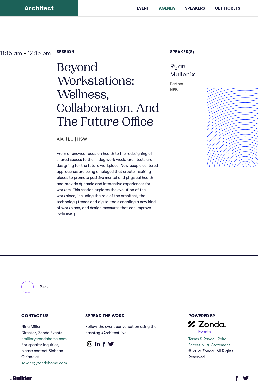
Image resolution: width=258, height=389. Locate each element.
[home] (39, 8)
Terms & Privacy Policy (208, 339)
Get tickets (227, 8)
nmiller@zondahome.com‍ (44, 339)
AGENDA (167, 8)
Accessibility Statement (210, 345)
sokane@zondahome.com (44, 363)
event (143, 8)
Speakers (195, 8)
